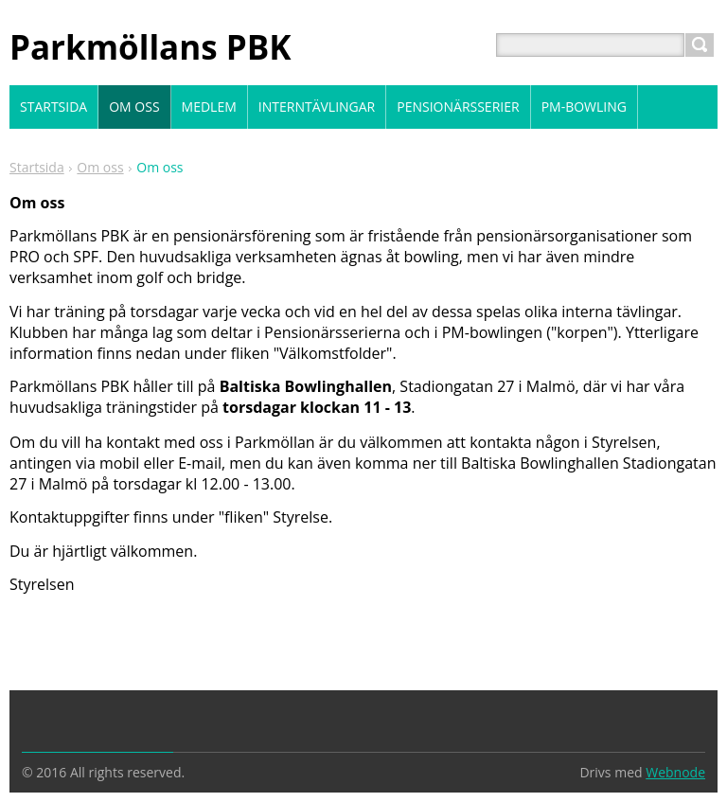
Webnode (675, 772)
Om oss (100, 167)
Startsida (36, 167)
